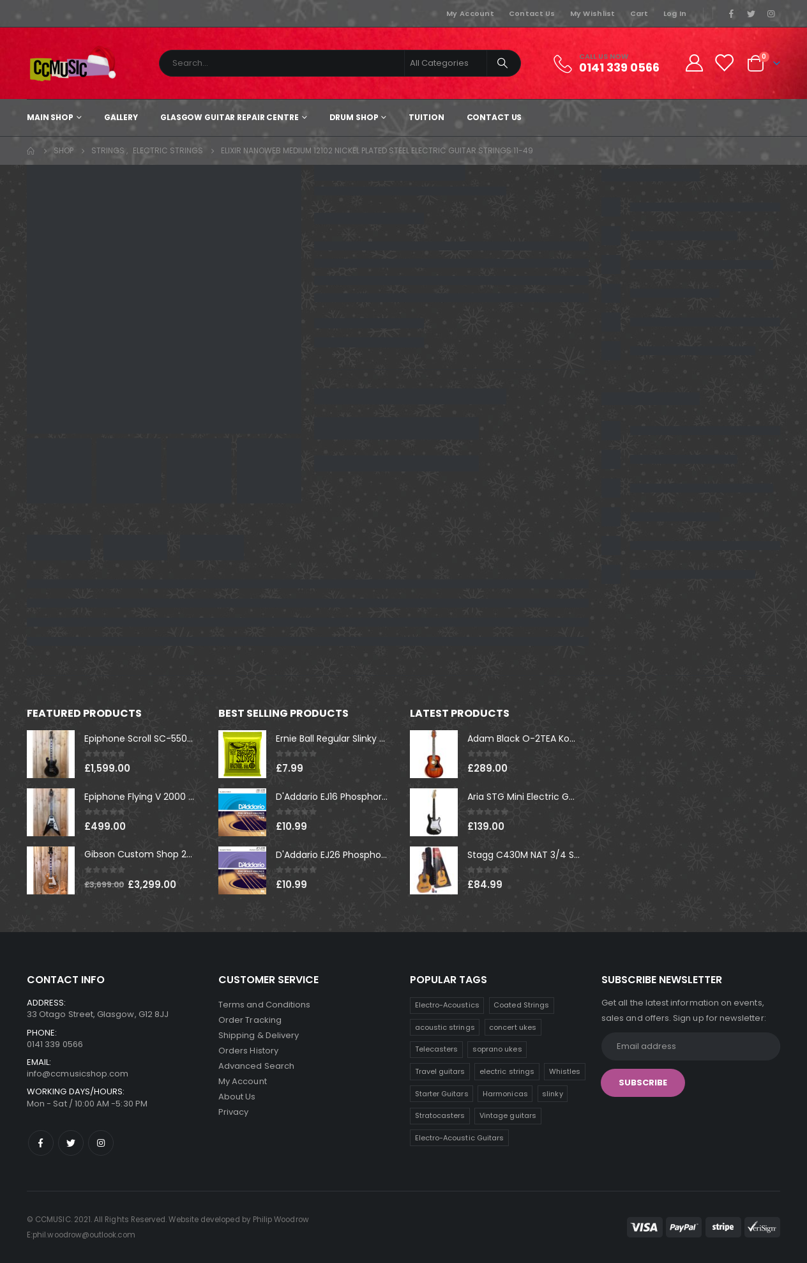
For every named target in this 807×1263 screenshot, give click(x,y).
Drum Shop (354, 117)
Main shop (50, 117)
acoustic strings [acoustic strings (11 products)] (445, 1027)
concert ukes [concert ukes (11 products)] (512, 1027)
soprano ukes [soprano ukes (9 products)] (497, 1049)
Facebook (41, 1143)
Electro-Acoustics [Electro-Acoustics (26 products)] (447, 1005)
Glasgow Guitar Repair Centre (229, 117)
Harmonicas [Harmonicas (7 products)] (505, 1094)
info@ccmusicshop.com (77, 1074)
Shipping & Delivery (258, 1035)
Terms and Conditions (264, 1005)
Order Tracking (250, 1020)
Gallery (121, 117)
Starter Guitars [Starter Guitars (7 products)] (442, 1094)
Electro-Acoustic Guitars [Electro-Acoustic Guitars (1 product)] (459, 1138)
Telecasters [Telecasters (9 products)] (436, 1049)
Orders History (248, 1051)
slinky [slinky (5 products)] (552, 1094)
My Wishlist (592, 13)
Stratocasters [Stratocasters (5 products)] (440, 1115)
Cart (639, 13)
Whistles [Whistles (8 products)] (565, 1071)
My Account (470, 13)
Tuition (426, 117)
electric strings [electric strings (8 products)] (506, 1071)
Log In (675, 13)
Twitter (71, 1143)
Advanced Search (256, 1066)
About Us (237, 1097)
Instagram (101, 1143)
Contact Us (532, 13)
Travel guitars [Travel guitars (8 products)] (440, 1071)
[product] (51, 754)
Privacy (233, 1112)
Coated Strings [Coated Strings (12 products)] (521, 1005)
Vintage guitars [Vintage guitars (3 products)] (507, 1115)
